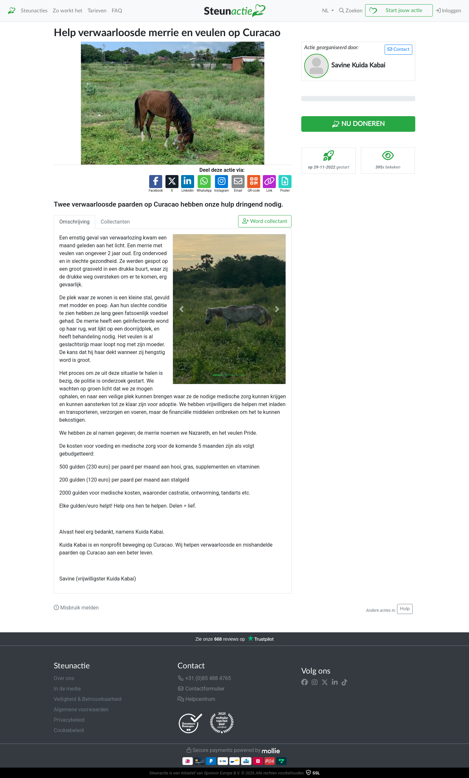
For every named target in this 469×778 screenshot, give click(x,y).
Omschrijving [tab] (74, 222)
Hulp (405, 609)
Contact (398, 49)
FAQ (117, 10)
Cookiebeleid (69, 730)
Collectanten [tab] (115, 222)
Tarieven (97, 10)
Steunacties (34, 10)
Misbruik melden (76, 608)
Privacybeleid (69, 720)
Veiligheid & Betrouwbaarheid (87, 699)
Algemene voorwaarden (81, 709)
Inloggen (448, 10)
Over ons (64, 678)
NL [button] (326, 10)
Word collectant (264, 221)
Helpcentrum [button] (196, 699)
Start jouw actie (404, 10)
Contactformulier (201, 689)
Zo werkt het (67, 10)
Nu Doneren (358, 124)
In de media (67, 689)
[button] (350, 10)
